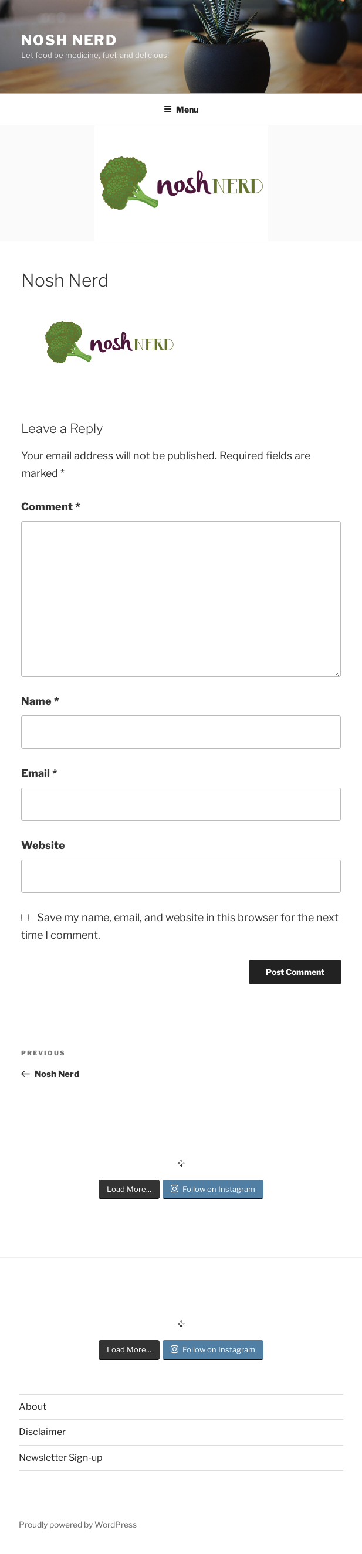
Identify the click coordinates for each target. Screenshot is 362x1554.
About (32, 1406)
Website (43, 845)
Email (39, 773)
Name (40, 701)
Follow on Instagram (213, 1189)
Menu (181, 109)
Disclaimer (42, 1431)
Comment (50, 506)
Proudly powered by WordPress (78, 1524)
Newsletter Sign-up (61, 1457)
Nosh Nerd (69, 40)
